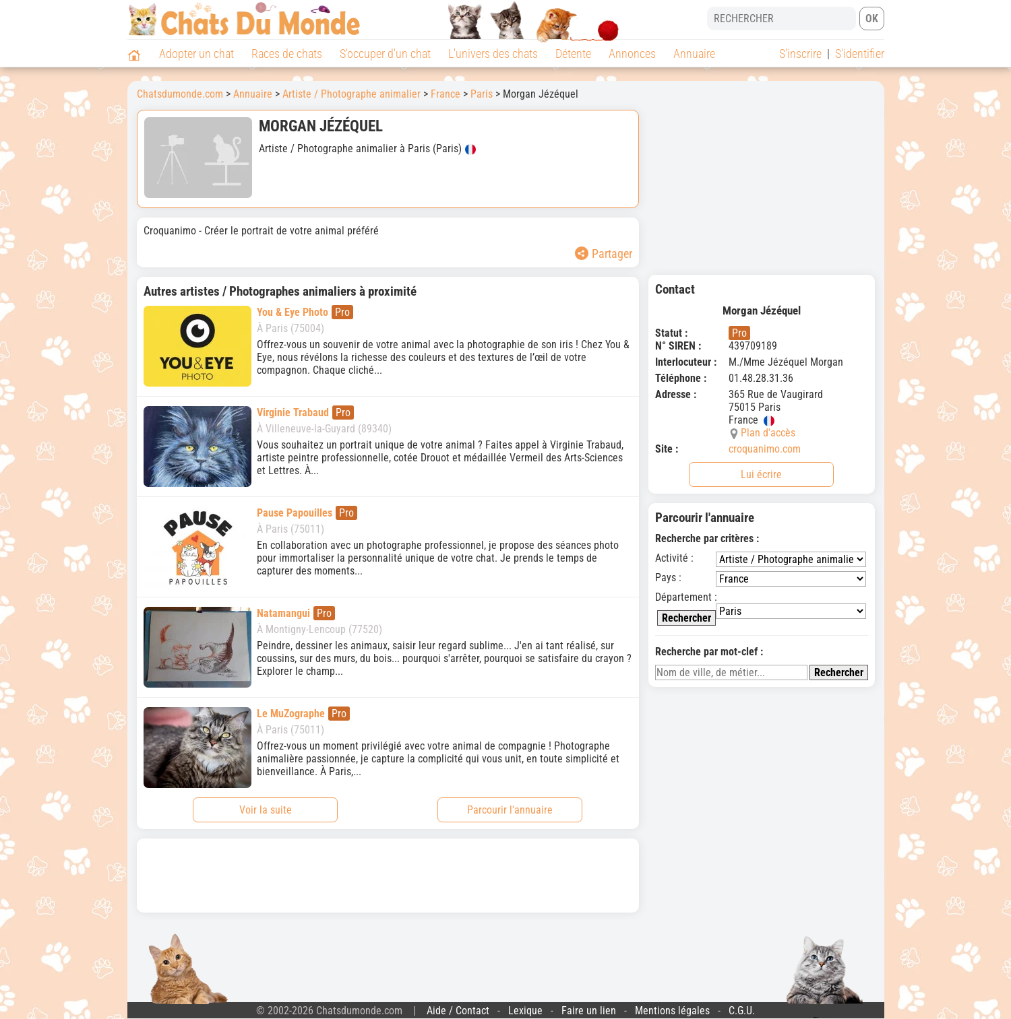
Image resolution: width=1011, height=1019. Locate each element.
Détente (573, 53)
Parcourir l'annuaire (510, 809)
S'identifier (859, 53)
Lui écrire (761, 474)
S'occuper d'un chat (385, 53)
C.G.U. (742, 1010)
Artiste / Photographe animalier (351, 94)
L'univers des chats (493, 53)
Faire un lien (588, 1010)
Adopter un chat (196, 53)
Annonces (632, 53)
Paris (481, 94)
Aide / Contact (458, 1010)
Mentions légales (672, 1010)
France (445, 94)
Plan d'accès (768, 432)
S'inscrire (800, 53)
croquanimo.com (765, 448)
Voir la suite (265, 809)
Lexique (525, 1010)
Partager (603, 253)
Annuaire (694, 53)
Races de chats (286, 53)
